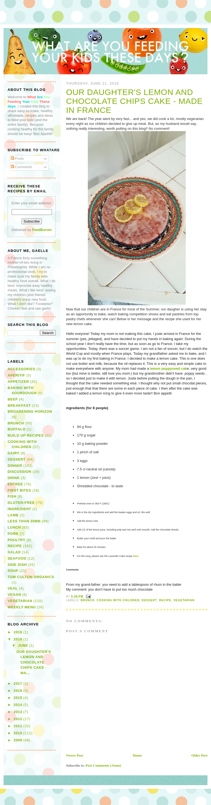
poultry (16, 540)
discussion (19, 472)
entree (15, 484)
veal (13, 588)
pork (13, 534)
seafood (17, 558)
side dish (17, 565)
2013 (18, 712)
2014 (18, 705)
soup (13, 571)
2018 (18, 639)
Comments (21, 167)
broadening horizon (30, 411)
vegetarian (184, 600)
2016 (18, 691)
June (23, 645)
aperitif (16, 375)
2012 (18, 719)
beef (13, 399)
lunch (14, 527)
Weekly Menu (22, 607)
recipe (165, 600)
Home (137, 755)
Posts (17, 158)
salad (14, 552)
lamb (13, 515)
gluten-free (21, 503)
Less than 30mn (24, 521)
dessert (149, 600)
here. (135, 556)
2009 (18, 740)
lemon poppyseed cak (168, 368)
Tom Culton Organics (31, 577)
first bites (19, 490)
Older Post (199, 755)
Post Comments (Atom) (103, 765)
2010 (18, 733)
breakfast (19, 405)
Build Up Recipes (26, 435)
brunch (87, 600)
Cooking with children (118, 600)
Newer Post (74, 755)
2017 (18, 683)
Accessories (21, 369)
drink (14, 478)
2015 (18, 698)
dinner (15, 466)
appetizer (18, 382)
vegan (14, 595)
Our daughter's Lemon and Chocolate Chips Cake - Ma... (33, 662)
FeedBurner (42, 230)
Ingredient (19, 509)
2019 (18, 632)
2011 (18, 726)
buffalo (17, 429)
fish (12, 496)
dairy (13, 453)
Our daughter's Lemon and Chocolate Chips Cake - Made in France (134, 101)
